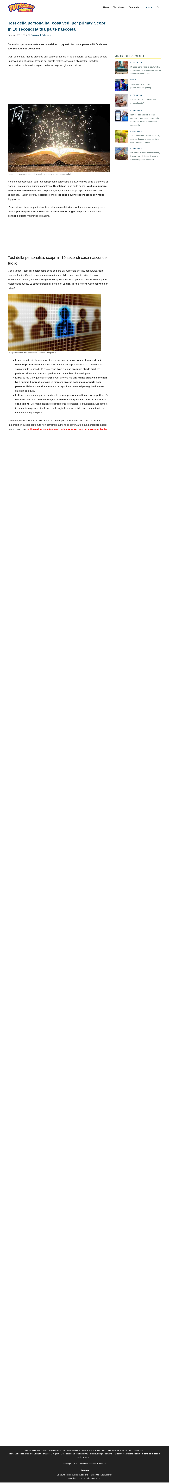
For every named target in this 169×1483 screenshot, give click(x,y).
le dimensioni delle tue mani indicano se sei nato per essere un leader (67, 429)
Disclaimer (96, 1478)
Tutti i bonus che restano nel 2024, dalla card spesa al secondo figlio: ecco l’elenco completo (145, 138)
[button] (158, 7)
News (106, 7)
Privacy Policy (85, 1478)
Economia (134, 7)
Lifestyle (148, 7)
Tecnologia (118, 7)
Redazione (72, 1478)
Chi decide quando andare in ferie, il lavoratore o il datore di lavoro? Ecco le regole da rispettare (145, 156)
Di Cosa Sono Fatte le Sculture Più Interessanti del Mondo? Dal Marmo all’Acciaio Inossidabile (145, 70)
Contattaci (101, 1463)
